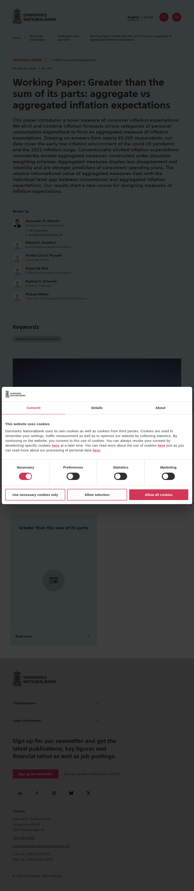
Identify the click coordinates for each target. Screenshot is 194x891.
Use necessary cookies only (35, 495)
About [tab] (160, 408)
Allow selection (96, 495)
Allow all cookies (159, 495)
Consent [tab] (34, 408)
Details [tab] (97, 408)
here (56, 445)
